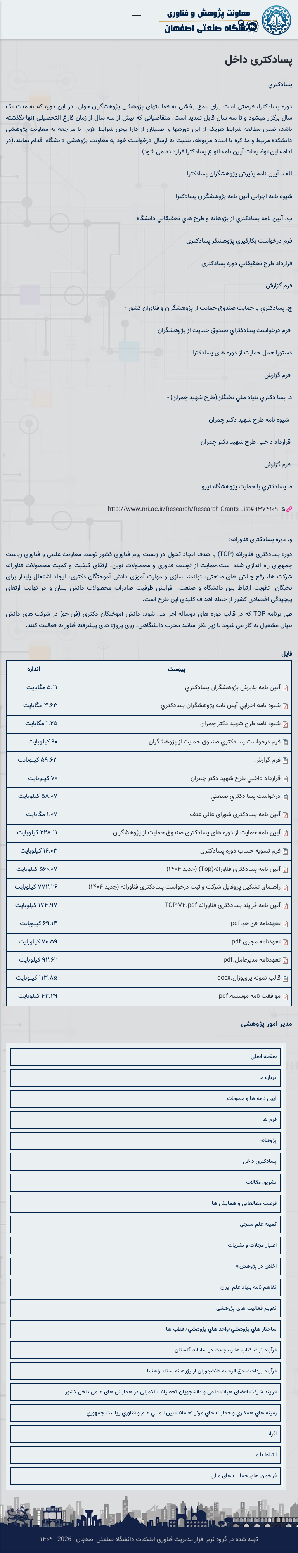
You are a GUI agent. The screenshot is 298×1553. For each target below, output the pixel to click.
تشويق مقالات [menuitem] (261, 1182)
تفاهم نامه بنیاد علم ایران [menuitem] (248, 1287)
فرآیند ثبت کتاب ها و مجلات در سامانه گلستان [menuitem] (226, 1350)
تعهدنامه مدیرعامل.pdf (252, 960)
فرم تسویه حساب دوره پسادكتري (240, 851)
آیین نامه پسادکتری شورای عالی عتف (235, 815)
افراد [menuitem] (272, 1434)
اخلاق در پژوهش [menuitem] (257, 1268)
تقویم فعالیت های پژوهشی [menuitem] (246, 1308)
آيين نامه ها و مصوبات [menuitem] (252, 1098)
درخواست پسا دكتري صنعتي (246, 796)
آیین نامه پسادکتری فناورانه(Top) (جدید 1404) (223, 869)
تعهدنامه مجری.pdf (256, 942)
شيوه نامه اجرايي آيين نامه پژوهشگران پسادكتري (221, 705)
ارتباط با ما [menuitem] (265, 1455)
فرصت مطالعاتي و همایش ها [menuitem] (244, 1203)
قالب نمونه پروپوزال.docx (249, 978)
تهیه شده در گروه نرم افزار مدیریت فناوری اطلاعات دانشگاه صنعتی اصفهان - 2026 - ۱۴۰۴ (149, 1539)
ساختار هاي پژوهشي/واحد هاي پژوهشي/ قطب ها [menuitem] (221, 1329)
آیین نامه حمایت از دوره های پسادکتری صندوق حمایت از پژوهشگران (197, 833)
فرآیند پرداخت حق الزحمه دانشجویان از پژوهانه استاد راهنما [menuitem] (212, 1371)
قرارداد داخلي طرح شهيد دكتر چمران (236, 778)
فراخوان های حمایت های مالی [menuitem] (244, 1476)
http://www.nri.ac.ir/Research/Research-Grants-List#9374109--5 (196, 509)
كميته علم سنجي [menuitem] (258, 1224)
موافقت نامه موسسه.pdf (250, 996)
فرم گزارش (267, 760)
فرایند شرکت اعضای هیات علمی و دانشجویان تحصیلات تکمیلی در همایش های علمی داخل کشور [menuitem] (171, 1392)
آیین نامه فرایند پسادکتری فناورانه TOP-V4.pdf (223, 905)
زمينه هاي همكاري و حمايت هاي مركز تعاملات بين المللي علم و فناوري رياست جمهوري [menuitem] (182, 1413)
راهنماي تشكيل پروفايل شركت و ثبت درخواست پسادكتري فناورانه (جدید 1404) (184, 887)
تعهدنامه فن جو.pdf (256, 924)
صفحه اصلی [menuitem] (264, 1057)
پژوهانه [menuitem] (268, 1140)
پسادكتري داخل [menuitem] (260, 1161)
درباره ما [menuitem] (268, 1078)
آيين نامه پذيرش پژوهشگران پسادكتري (233, 688)
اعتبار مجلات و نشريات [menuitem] (252, 1245)
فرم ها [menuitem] (269, 1119)
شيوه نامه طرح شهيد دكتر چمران (240, 724)
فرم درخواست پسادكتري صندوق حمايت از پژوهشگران (215, 742)
